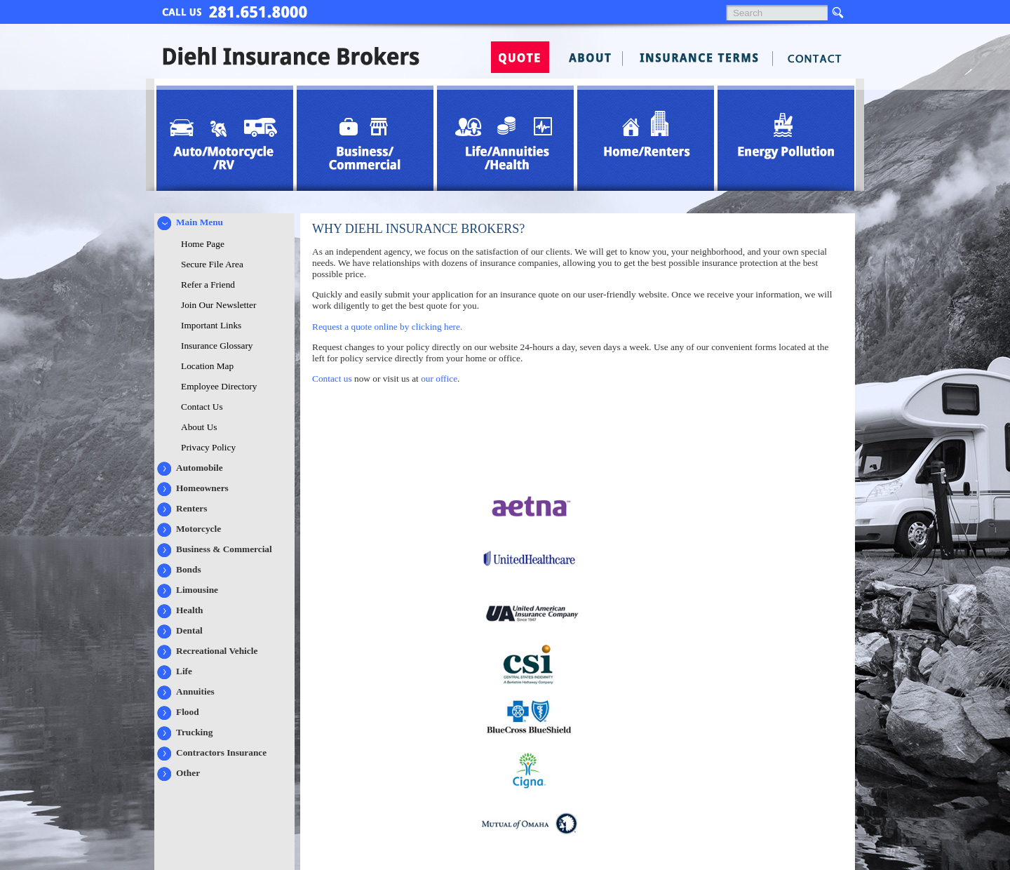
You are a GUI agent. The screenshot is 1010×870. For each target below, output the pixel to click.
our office (439, 378)
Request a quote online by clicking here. (387, 326)
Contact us (332, 378)
